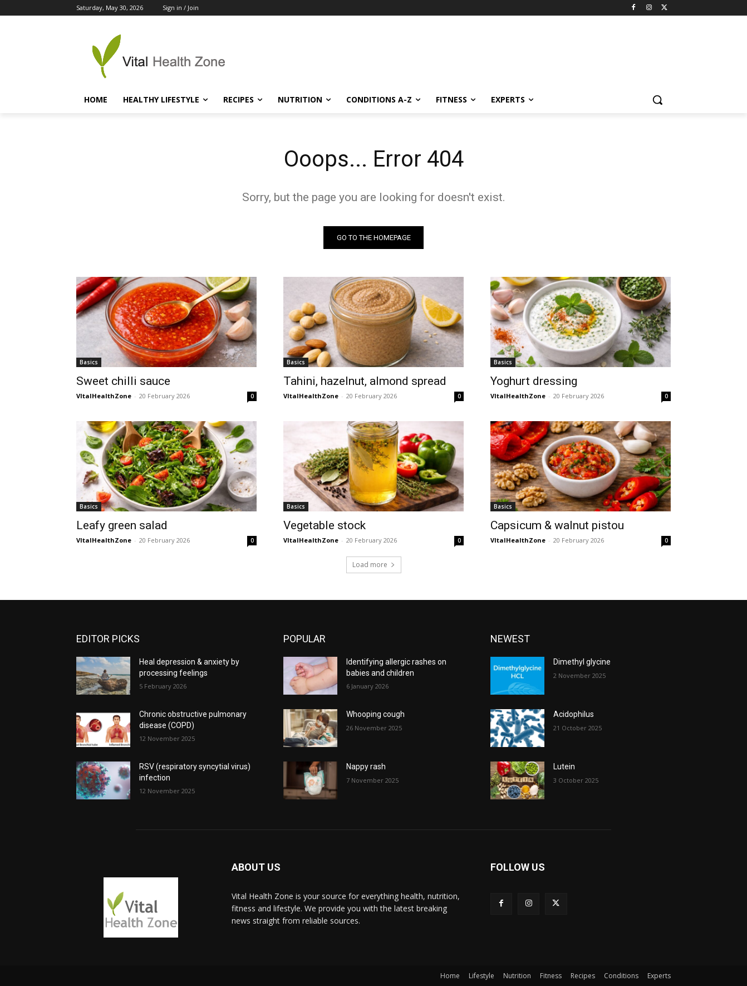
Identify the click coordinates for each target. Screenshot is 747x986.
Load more (373, 564)
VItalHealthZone (103, 396)
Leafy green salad (122, 525)
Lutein (564, 766)
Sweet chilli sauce (123, 381)
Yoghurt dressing (533, 381)
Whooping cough (375, 714)
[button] (657, 99)
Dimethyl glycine (582, 661)
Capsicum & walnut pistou (557, 525)
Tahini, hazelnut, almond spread (364, 381)
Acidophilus (573, 714)
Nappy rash (366, 766)
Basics (89, 362)
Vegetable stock (324, 525)
